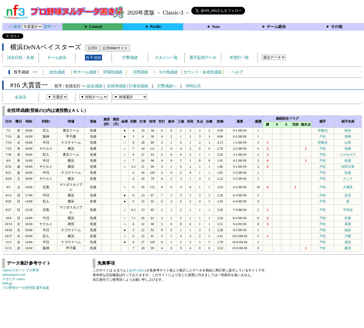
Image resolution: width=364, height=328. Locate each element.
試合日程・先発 (20, 58)
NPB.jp (7, 283)
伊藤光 (323, 130)
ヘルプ (237, 72)
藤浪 (348, 248)
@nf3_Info (136, 270)
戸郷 (348, 236)
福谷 (348, 230)
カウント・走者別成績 (202, 72)
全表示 (20, 97)
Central (95, 27)
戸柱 (322, 136)
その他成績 (168, 72)
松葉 (348, 160)
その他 (336, 27)
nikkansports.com (13, 275)
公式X (92, 48)
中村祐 (348, 210)
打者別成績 (138, 86)
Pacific (155, 27)
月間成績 (140, 72)
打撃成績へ (167, 86)
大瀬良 (348, 187)
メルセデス (348, 154)
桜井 (348, 130)
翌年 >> (50, 27)
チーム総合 (276, 27)
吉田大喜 (347, 167)
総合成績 (57, 72)
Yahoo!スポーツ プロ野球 (20, 270)
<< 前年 (15, 27)
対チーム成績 (84, 72)
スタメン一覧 (166, 58)
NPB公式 (193, 86)
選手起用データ (202, 58)
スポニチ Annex (13, 279)
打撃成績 (130, 58)
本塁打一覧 (239, 58)
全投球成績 (116, 86)
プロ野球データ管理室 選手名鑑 (25, 288)
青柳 (348, 136)
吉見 (348, 195)
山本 (348, 142)
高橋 (348, 148)
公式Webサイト (115, 48)
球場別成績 (112, 72)
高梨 (348, 224)
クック (348, 179)
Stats (216, 27)
